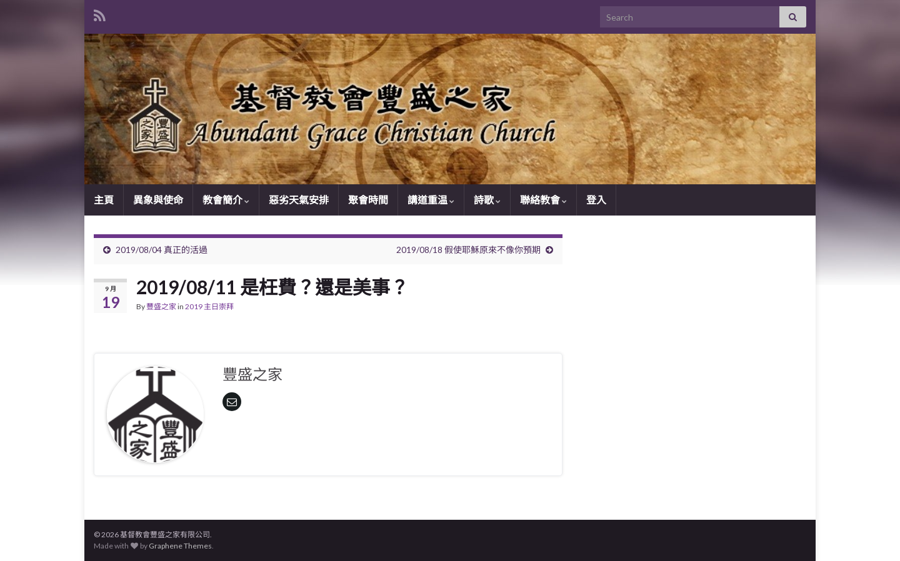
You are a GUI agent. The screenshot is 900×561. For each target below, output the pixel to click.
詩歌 (487, 200)
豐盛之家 (161, 306)
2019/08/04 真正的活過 (162, 249)
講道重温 (431, 200)
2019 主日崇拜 (209, 306)
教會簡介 (225, 200)
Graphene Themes (180, 545)
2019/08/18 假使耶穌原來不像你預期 (468, 249)
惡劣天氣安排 (299, 200)
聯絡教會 (543, 200)
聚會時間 (368, 200)
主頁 (104, 200)
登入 (596, 200)
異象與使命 (158, 200)
